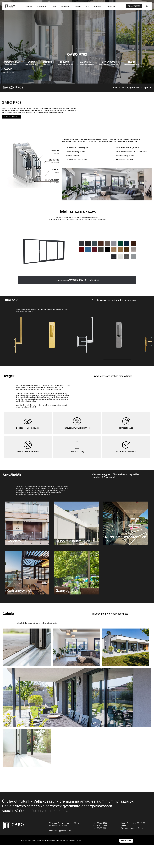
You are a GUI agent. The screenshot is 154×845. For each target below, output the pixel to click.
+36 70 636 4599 (100, 826)
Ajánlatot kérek (11, 117)
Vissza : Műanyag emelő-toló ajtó (132, 87)
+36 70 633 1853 (100, 828)
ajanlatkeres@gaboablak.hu (60, 833)
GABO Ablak (10, 6)
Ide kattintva (45, 840)
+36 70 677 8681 (100, 831)
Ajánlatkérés (134, 6)
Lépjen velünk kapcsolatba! (52, 813)
